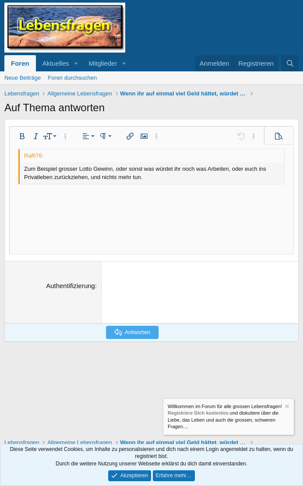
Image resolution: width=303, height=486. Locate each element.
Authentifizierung (70, 285)
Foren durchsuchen (72, 77)
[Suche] (290, 63)
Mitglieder (102, 63)
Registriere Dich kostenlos (198, 413)
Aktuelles (55, 63)
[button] (76, 63)
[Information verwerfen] (286, 407)
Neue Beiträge (22, 77)
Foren (20, 63)
